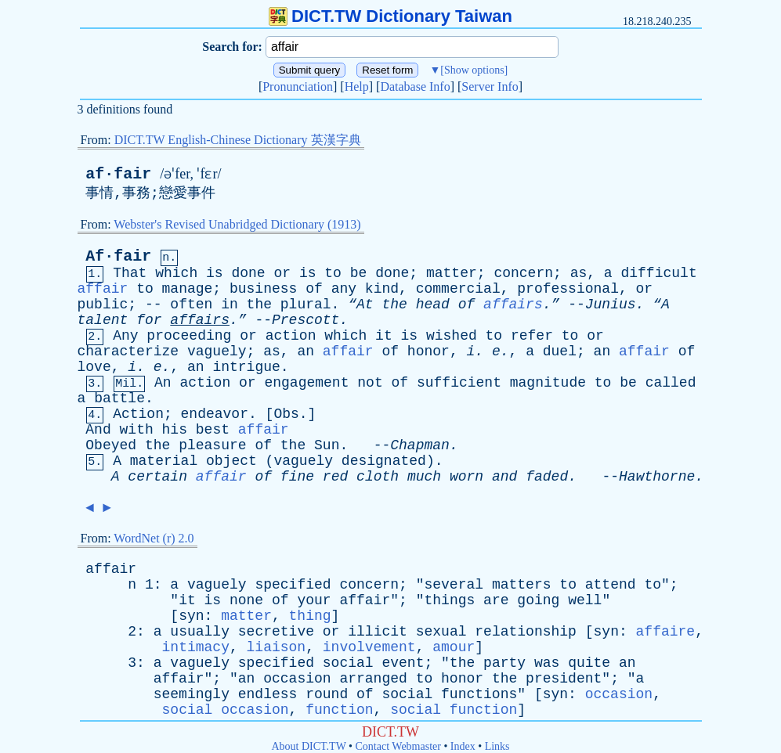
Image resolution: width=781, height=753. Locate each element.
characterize (128, 351)
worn (466, 477)
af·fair (118, 174)
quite (589, 663)
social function (453, 710)
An (163, 383)
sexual (441, 632)
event (402, 663)
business (263, 289)
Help (357, 86)
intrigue (246, 367)
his (174, 430)
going (538, 600)
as (579, 273)
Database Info (415, 86)
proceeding (188, 336)
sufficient (459, 383)
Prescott (305, 320)
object (231, 461)
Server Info (489, 86)
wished (451, 336)
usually (200, 632)
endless (268, 694)
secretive (276, 632)
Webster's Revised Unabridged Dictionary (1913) (237, 224)
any (343, 289)
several (453, 585)
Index (462, 746)
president (564, 678)
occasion (297, 678)
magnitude (548, 383)
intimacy (196, 647)
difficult (658, 273)
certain (157, 477)
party (504, 663)
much (424, 477)
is (214, 273)
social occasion (225, 710)
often (191, 304)
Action (138, 414)
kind (382, 289)
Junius (610, 304)
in (229, 304)
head (433, 304)
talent (103, 320)
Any (125, 336)
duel (560, 351)
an (305, 351)
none (246, 600)
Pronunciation (297, 86)
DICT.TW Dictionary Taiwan (390, 16)
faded (547, 477)
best (213, 430)
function (339, 710)
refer (532, 336)
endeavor (214, 414)
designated (384, 461)
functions (479, 694)
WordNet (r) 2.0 (153, 538)
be (358, 273)
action (291, 336)
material (163, 461)
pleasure (212, 445)
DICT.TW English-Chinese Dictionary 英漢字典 (237, 139)
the (259, 304)
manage (187, 289)
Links (497, 746)
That (129, 273)
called (670, 383)
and (504, 477)
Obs (285, 414)
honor (428, 351)
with (137, 430)
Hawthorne (657, 477)
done (248, 273)
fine (297, 477)
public (103, 304)
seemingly (192, 694)
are (495, 600)
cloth (377, 477)
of (314, 289)
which (176, 273)
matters (521, 585)
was (546, 663)
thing (310, 616)
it (383, 336)
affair (103, 289)
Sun (326, 445)
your (314, 600)
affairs (513, 304)
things (449, 600)
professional (568, 289)
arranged (373, 678)
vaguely (217, 351)
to (333, 273)
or (282, 273)
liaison (276, 647)
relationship (526, 632)
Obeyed (110, 445)
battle (119, 398)
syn (191, 616)
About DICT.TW (308, 746)
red (335, 477)
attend (610, 585)
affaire (666, 632)
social (348, 663)
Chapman (420, 445)
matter (451, 273)
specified (293, 585)
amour (453, 647)
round (327, 694)
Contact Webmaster (398, 746)
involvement (369, 647)
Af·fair (118, 256)
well (585, 600)
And (97, 430)
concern (523, 273)
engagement (306, 383)
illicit (377, 632)
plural (305, 304)
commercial (458, 289)
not (369, 383)
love (94, 367)
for (148, 320)
